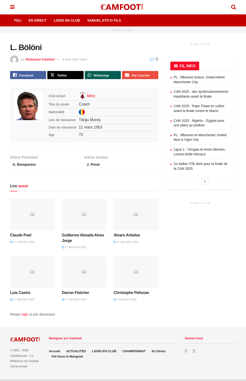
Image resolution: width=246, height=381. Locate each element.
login (25, 316)
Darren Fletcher (75, 294)
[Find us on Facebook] (186, 353)
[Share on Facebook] (28, 75)
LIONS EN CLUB (104, 352)
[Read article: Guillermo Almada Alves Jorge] (84, 216)
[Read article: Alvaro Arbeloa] (136, 216)
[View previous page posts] (196, 181)
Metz (91, 97)
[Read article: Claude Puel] (32, 216)
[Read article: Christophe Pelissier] (136, 273)
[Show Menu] (12, 7)
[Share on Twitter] (65, 75)
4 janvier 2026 (125, 300)
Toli (17, 20)
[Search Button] (233, 7)
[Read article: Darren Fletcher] (84, 273)
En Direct (38, 20)
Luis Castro (20, 294)
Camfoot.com (18, 357)
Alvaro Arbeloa (127, 237)
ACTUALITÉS (76, 352)
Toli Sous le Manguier (67, 358)
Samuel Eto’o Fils (104, 20)
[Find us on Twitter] (194, 353)
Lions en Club (67, 20)
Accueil (54, 352)
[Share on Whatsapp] (103, 75)
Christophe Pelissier (131, 294)
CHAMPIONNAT (134, 352)
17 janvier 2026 (22, 243)
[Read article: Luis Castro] (32, 273)
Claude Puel (20, 237)
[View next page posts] (205, 181)
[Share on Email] (140, 75)
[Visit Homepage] (122, 7)
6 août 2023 (70, 59)
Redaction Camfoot (40, 59)
